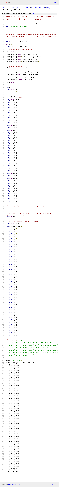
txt (52, 484)
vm (44, 8)
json (56, 484)
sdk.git (8, 8)
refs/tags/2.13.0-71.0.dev (20, 8)
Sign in (55, 2)
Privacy (14, 484)
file (34, 13)
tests (39, 8)
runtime (34, 8)
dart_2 (48, 8)
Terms (18, 484)
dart (3, 8)
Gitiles (9, 484)
